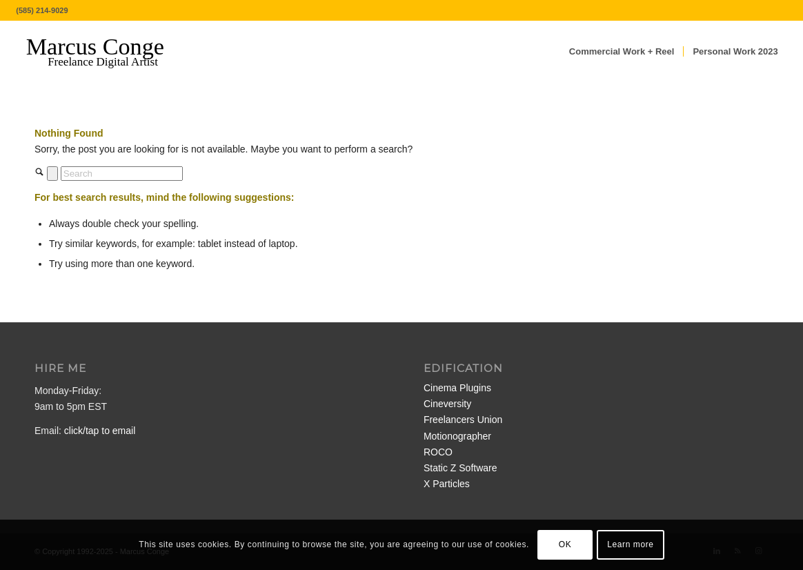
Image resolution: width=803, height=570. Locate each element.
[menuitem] (622, 52)
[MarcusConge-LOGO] (105, 52)
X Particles (447, 483)
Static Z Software (460, 467)
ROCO (438, 452)
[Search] (122, 173)
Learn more (630, 544)
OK (565, 544)
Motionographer (457, 436)
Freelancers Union (463, 419)
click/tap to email (99, 430)
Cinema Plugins (457, 387)
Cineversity (447, 403)
